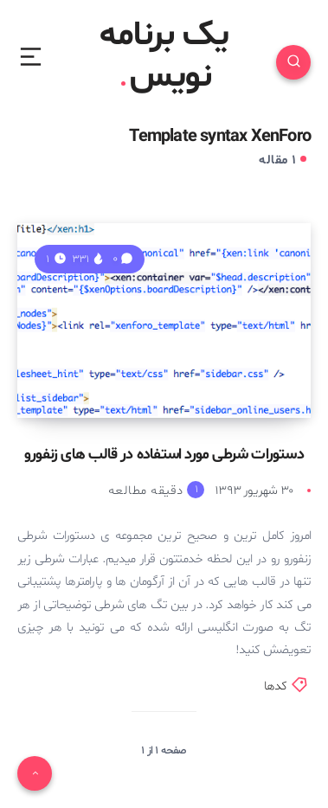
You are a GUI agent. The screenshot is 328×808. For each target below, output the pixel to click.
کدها (275, 686)
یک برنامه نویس (164, 57)
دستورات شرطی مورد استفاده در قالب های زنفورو (164, 454)
